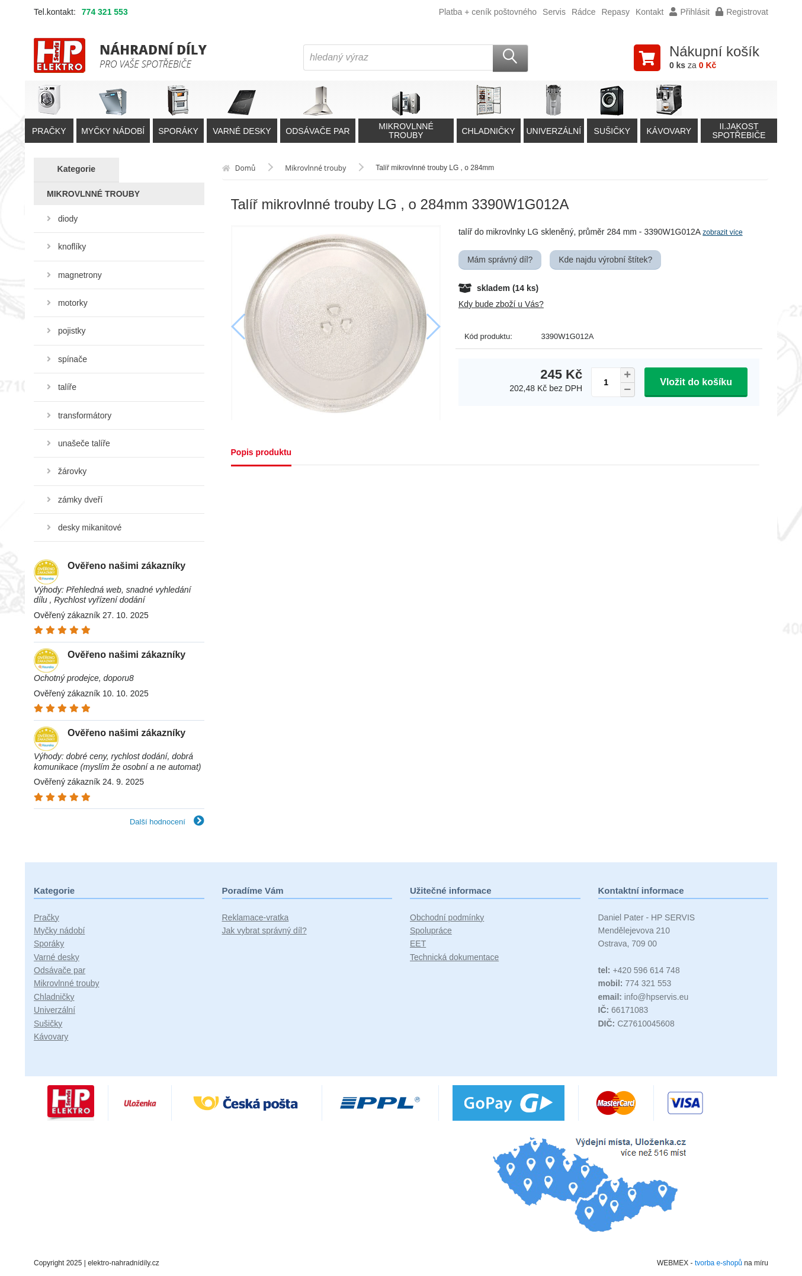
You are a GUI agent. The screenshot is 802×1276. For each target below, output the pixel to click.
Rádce (583, 12)
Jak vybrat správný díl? (264, 930)
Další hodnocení (167, 821)
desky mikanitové (89, 527)
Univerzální (54, 1010)
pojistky (72, 330)
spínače (72, 359)
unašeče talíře (84, 443)
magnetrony (80, 275)
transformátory (84, 415)
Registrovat (742, 12)
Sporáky (49, 943)
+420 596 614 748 (639, 970)
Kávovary (51, 1036)
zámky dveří (80, 499)
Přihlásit (689, 12)
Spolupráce (431, 930)
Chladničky (54, 997)
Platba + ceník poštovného (488, 12)
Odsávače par (59, 970)
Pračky (46, 917)
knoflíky (72, 246)
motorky (73, 303)
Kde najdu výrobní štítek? (605, 259)
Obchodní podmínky (447, 917)
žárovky (72, 471)
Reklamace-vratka (255, 917)
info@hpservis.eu (643, 997)
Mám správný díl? (499, 259)
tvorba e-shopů (718, 1263)
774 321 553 (105, 12)
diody (68, 218)
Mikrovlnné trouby (67, 983)
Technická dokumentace (454, 957)
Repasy (615, 12)
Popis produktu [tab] (261, 452)
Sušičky (48, 1023)
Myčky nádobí (59, 930)
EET (418, 943)
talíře (67, 387)
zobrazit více (722, 232)
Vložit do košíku (696, 382)
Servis (554, 12)
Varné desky (56, 957)
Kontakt (649, 12)
